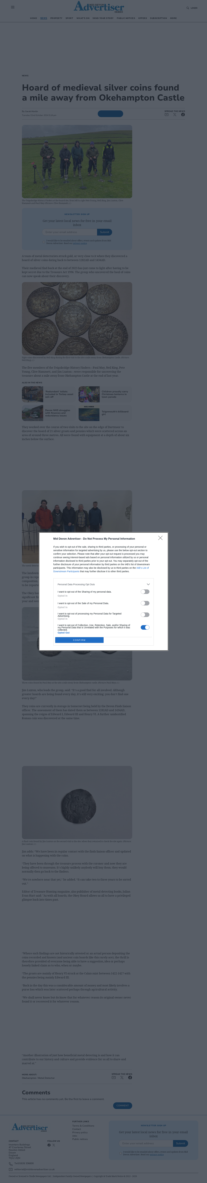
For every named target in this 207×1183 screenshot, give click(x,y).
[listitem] (103, 584)
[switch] (145, 591)
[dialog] (103, 591)
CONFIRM (79, 640)
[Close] (161, 539)
